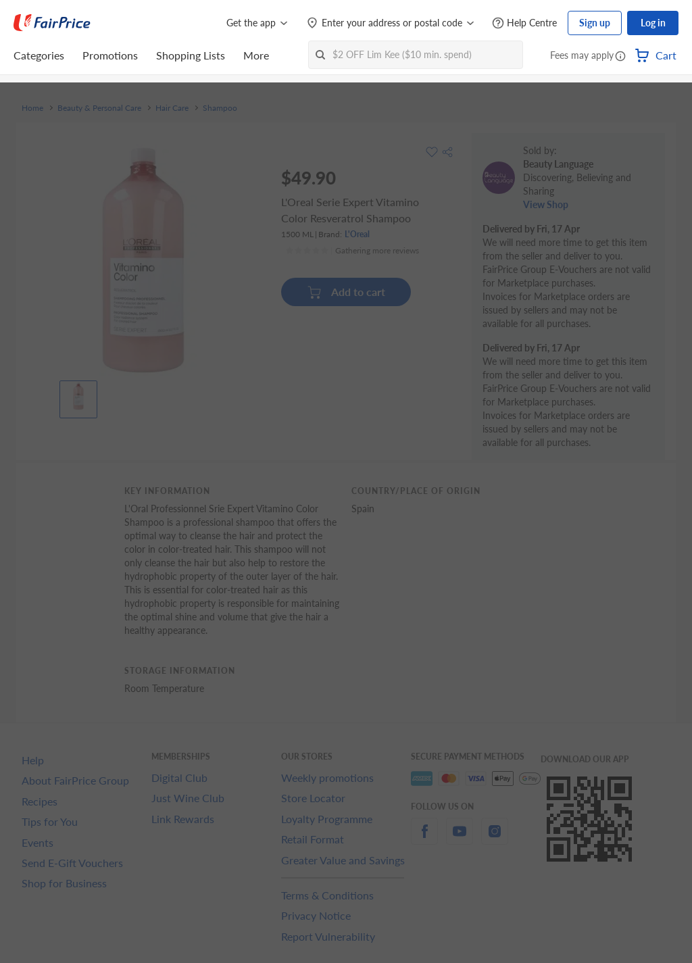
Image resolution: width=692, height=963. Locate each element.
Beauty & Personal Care (99, 108)
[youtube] (459, 839)
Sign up (594, 22)
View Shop (545, 204)
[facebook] (424, 839)
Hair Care (172, 108)
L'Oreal (357, 234)
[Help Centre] (524, 23)
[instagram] (494, 839)
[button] (620, 57)
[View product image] (78, 396)
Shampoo (220, 108)
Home (32, 108)
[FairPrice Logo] (52, 23)
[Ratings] (352, 250)
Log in (653, 22)
